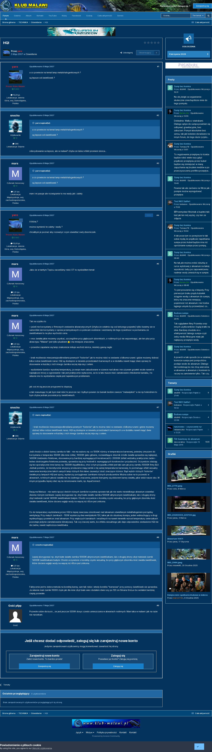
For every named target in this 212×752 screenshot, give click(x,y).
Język (79, 732)
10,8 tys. (15, 95)
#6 (158, 315)
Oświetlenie (31, 54)
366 (15, 144)
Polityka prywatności (107, 732)
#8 (158, 537)
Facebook (76, 15)
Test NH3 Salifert (182, 201)
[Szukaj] (176, 15)
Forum (6, 16)
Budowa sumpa (181, 313)
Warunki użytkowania (42, 748)
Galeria (17, 15)
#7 (158, 407)
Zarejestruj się (202, 6)
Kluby (64, 15)
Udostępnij (126, 52)
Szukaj (89, 15)
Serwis (120, 15)
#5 (158, 264)
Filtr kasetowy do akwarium (187, 439)
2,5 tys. (15, 191)
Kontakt (40, 15)
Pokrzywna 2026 (177, 54)
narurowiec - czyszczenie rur (188, 427)
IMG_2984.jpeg (174, 562)
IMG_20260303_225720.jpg (181, 515)
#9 (158, 605)
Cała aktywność (104, 15)
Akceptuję (202, 746)
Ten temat (197, 15)
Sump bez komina (182, 86)
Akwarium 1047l (175, 539)
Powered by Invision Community (106, 736)
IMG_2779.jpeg (174, 486)
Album (28, 15)
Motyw (90, 732)
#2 (158, 115)
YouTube (53, 15)
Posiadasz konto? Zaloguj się (175, 6)
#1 (158, 66)
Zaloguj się (118, 666)
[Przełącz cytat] (33, 123)
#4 (158, 215)
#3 (158, 163)
